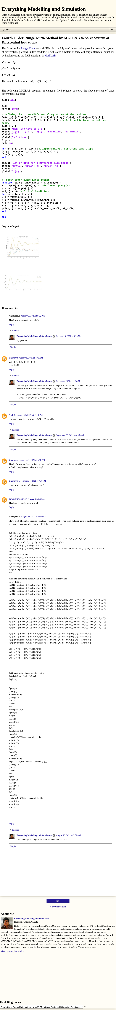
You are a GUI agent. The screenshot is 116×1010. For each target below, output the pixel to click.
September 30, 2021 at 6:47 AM (70, 435)
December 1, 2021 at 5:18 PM (32, 460)
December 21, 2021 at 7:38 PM (32, 481)
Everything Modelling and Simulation (44, 9)
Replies (15, 330)
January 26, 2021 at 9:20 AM (68, 336)
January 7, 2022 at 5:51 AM (33, 499)
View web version (58, 906)
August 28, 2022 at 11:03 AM (34, 516)
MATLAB (50, 55)
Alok (11, 415)
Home (58, 901)
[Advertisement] (58, 976)
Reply (11, 324)
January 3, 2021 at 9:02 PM (33, 316)
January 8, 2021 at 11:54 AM (68, 381)
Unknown (13, 358)
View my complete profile (12, 951)
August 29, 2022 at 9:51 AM (68, 835)
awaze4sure (14, 499)
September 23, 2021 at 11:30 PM (28, 415)
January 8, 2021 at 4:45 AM (31, 358)
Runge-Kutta (28, 48)
